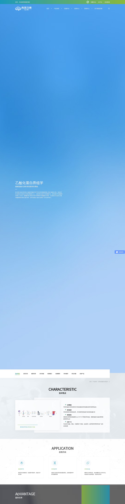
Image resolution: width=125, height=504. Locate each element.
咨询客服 (107, 2)
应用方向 (25, 374)
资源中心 (76, 8)
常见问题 (74, 374)
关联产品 (82, 374)
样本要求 (66, 374)
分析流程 (41, 374)
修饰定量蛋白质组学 (103, 381)
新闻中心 (87, 8)
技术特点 (17, 374)
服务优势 (33, 374)
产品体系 (56, 8)
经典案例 (57, 374)
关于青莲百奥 (98, 8)
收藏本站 (93, 2)
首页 (48, 8)
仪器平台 (66, 8)
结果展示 (49, 374)
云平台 (100, 2)
